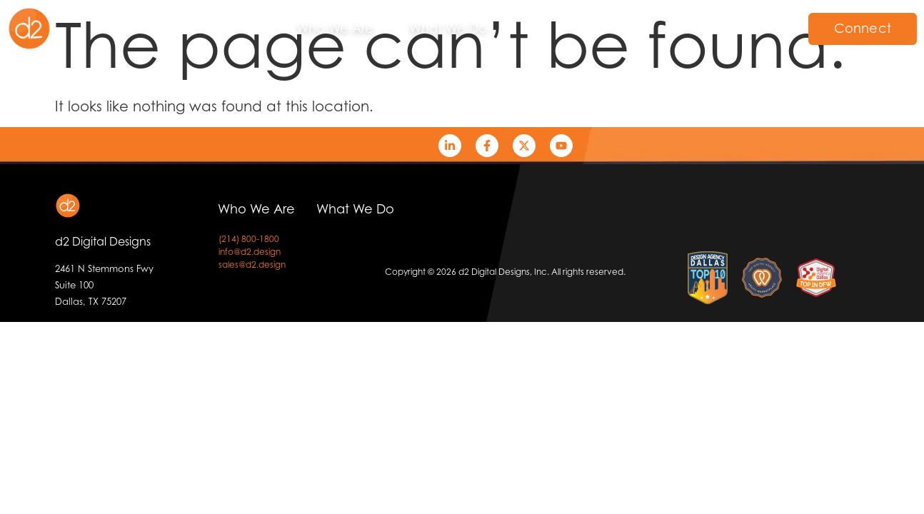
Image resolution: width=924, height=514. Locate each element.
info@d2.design (250, 251)
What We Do (448, 28)
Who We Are (334, 28)
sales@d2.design (252, 264)
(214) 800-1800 (249, 238)
